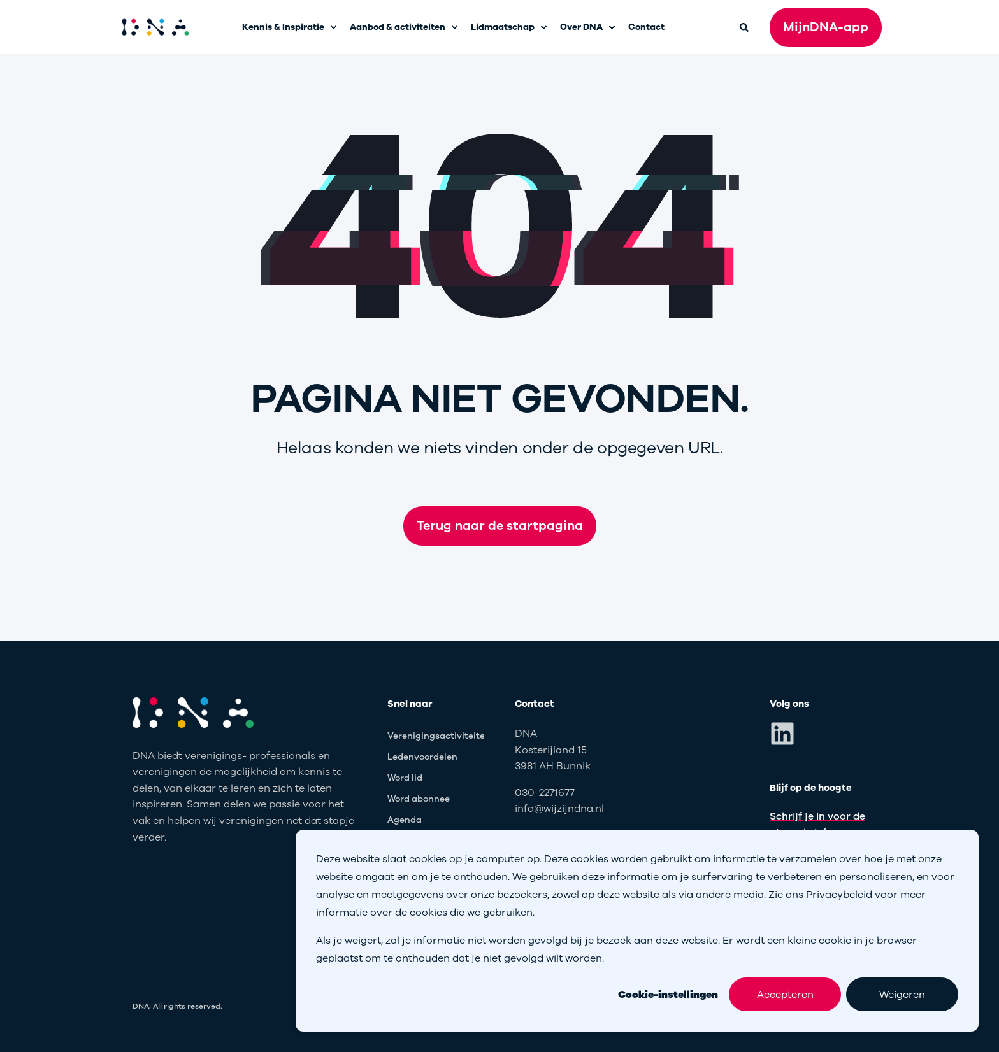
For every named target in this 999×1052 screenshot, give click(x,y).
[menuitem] (333, 27)
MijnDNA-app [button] (825, 27)
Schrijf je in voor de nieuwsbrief (817, 824)
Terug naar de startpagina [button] (500, 525)
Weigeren (902, 995)
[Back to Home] (155, 27)
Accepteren (785, 995)
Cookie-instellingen (668, 995)
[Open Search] (745, 26)
